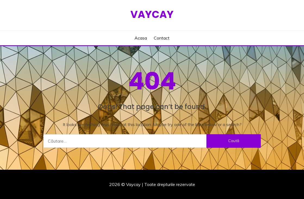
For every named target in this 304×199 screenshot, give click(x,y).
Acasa (140, 38)
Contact (162, 38)
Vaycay (152, 14)
